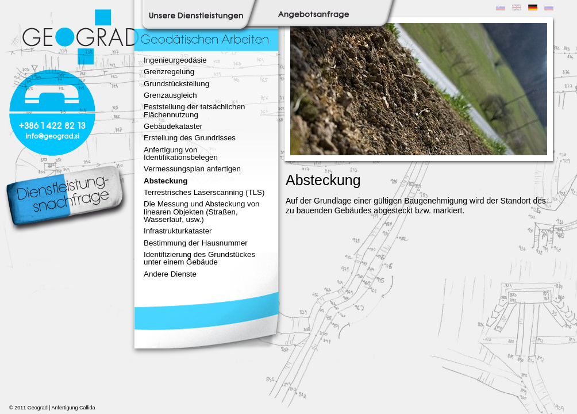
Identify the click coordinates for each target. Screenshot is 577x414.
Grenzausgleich (170, 95)
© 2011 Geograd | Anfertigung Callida (52, 408)
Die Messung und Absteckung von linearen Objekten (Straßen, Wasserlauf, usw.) (202, 212)
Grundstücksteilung (176, 83)
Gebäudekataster (173, 126)
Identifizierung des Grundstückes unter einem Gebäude (199, 258)
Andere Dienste (170, 274)
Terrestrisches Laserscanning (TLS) (204, 192)
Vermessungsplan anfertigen (192, 168)
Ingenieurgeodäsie (175, 60)
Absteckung (165, 181)
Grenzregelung (169, 71)
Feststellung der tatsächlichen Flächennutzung (194, 110)
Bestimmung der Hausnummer (196, 243)
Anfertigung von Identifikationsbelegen (181, 153)
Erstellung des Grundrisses (190, 137)
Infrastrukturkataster (178, 231)
